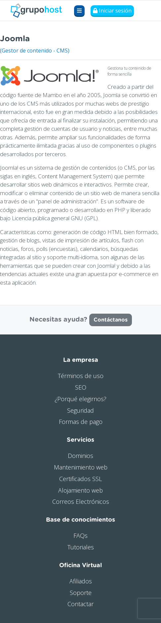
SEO (80, 387)
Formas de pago (80, 422)
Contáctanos (111, 320)
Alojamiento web (80, 490)
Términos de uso (80, 376)
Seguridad (80, 410)
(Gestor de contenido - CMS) (34, 50)
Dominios (80, 456)
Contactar (80, 604)
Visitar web (147, 37)
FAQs (80, 535)
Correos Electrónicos (80, 501)
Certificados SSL (80, 479)
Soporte (81, 593)
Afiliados (80, 581)
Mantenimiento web (80, 467)
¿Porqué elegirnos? (80, 399)
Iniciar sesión (112, 10)
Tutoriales (80, 547)
